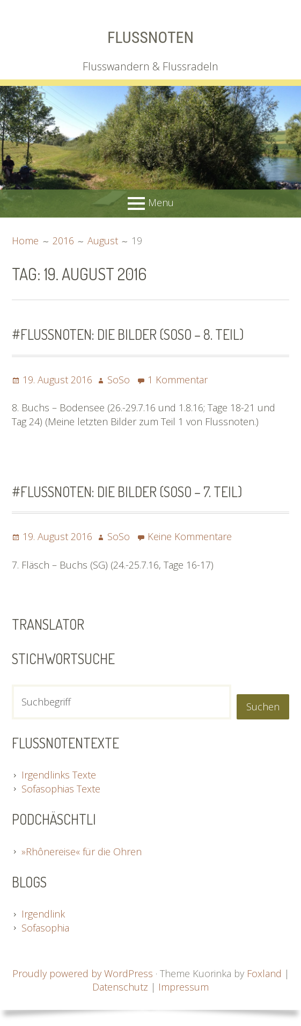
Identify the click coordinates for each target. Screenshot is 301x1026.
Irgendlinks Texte (58, 774)
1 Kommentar (178, 379)
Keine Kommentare (190, 536)
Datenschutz (120, 986)
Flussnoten (150, 37)
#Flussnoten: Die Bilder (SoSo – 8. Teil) (128, 334)
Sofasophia (45, 927)
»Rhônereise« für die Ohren (81, 851)
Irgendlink (43, 913)
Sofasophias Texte (60, 788)
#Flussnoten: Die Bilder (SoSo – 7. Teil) (127, 491)
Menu (161, 202)
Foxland (264, 973)
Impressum (183, 986)
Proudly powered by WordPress (82, 973)
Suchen (263, 706)
